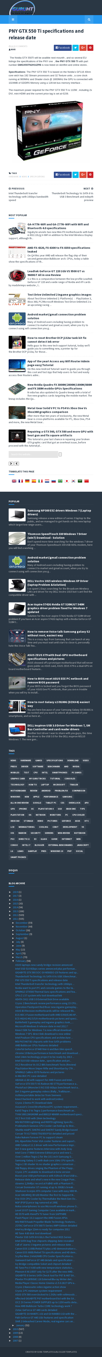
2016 (16, 899)
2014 (16, 907)
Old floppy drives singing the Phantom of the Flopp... (44, 1168)
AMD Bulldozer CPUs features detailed (36, 1045)
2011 (16, 918)
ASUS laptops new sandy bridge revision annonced (43, 965)
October (21, 930)
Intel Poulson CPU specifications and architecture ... (44, 1037)
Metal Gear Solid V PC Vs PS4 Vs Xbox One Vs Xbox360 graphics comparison (57, 410)
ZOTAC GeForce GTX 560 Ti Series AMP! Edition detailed (46, 1225)
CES (62, 802)
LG (12, 851)
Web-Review (64, 833)
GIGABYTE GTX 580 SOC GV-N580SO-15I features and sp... (46, 972)
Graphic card (18, 778)
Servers (49, 833)
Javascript (83, 845)
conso (14, 845)
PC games (76, 772)
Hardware (14, 176)
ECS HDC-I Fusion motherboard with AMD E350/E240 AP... (46, 1014)
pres (43, 851)
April (18, 953)
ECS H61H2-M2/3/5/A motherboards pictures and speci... (46, 1018)
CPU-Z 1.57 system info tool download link (38, 995)
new (27, 796)
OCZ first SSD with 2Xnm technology (35, 1118)
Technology (17, 784)
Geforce (66, 821)
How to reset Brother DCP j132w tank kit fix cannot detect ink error (56, 339)
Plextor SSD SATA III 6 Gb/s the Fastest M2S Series (43, 1237)
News (24, 176)
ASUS (77, 821)
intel (45, 772)
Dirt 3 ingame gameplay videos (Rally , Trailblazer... (43, 1091)
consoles (70, 778)
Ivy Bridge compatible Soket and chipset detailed (43, 1264)
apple (36, 796)
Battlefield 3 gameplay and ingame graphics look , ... (44, 1022)
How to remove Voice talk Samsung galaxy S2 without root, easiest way (58, 633)
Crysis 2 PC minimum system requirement (38, 1290)
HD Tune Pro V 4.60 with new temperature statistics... (44, 1267)
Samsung (67, 796)
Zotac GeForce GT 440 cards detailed (36, 1310)
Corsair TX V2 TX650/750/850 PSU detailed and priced (44, 1133)
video (86, 760)
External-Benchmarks (60, 845)
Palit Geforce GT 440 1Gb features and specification (44, 1317)
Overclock (74, 802)
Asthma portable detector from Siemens (38, 1095)
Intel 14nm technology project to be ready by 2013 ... (44, 1057)
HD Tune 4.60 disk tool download (33, 1233)
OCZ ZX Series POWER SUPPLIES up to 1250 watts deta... (46, 1302)
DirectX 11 (24, 839)
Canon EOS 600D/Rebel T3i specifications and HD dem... (46, 1252)
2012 (16, 915)
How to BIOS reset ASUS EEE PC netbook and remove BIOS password (57, 680)
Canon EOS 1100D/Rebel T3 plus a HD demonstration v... (46, 1248)
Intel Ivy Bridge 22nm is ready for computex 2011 (42, 1229)
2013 (16, 911)
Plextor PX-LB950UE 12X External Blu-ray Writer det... (44, 1279)
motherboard (18, 790)
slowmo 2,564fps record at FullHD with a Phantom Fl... (45, 1183)
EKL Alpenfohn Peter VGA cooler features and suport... (45, 1141)
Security (35, 833)
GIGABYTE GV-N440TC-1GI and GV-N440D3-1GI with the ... (46, 1313)
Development (70, 827)
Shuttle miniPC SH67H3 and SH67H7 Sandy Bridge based (46, 1129)
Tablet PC (51, 802)
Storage (28, 821)
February (21, 961)
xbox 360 (15, 821)
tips (82, 809)
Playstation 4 (45, 809)
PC (66, 815)
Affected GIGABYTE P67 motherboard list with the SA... (45, 1298)
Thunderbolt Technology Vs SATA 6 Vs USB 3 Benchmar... (46, 976)
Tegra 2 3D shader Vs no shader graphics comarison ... (45, 1164)
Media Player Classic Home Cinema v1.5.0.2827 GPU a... (45, 1283)
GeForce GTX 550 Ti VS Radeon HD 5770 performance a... (46, 1083)
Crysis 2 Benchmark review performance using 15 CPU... (46, 1003)
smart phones (18, 857)
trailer (74, 784)
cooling (43, 827)
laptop (45, 784)
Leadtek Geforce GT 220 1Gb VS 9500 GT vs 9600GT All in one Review (56, 273)
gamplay (32, 851)
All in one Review (20, 802)
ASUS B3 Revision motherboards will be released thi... (45, 1010)
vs (83, 827)
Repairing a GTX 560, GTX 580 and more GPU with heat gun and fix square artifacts (60, 433)
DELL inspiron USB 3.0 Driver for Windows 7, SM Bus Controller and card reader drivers (58, 727)
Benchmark (54, 766)
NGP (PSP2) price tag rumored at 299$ (36, 1202)
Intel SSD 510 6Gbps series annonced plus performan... (46, 968)
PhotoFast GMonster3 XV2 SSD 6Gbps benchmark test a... (47, 1087)
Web (78, 839)
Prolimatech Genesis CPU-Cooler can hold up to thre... (45, 1125)
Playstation (17, 815)
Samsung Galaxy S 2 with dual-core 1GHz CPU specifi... (45, 1160)
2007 (16, 1340)
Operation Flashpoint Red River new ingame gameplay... (46, 1007)
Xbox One (71, 809)
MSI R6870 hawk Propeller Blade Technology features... (46, 1221)
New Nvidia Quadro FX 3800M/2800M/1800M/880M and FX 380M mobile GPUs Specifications (59, 386)
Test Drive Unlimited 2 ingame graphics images (59, 294)
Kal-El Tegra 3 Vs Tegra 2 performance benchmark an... (45, 1110)
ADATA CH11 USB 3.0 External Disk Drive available (42, 999)
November (22, 926)
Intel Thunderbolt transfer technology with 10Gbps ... (44, 984)
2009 (16, 1333)
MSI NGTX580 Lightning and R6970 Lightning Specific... (45, 1122)
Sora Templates (45, 1351)
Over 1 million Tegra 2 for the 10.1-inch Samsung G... (44, 1156)
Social (79, 851)
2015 (16, 903)
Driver (24, 766)
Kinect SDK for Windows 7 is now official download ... (44, 1030)
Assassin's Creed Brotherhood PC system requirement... (47, 1106)
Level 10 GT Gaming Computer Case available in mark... (45, 1210)
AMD (66, 766)
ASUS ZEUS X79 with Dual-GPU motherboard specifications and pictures (57, 657)
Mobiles (15, 772)
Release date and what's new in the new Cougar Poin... (45, 1179)
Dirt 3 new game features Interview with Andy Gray (43, 1149)
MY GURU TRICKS (37, 778)
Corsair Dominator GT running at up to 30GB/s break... (45, 1187)
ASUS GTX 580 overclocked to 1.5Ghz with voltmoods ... (46, 1294)
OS (30, 815)
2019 (16, 892)
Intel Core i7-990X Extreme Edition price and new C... (44, 1152)
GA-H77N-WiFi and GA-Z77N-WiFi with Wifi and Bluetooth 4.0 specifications (58, 226)
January (20, 1325)
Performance (51, 796)
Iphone (23, 809)
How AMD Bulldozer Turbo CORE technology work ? (43, 1306)
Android (46, 790)
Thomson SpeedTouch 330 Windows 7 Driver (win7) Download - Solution (57, 535)
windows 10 (57, 851)
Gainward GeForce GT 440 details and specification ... (45, 1260)
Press (14, 766)
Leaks (21, 851)
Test (26, 772)
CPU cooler (78, 815)
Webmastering (27, 827)
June (19, 945)
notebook (79, 833)
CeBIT (56, 827)
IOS (12, 833)
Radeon (22, 833)
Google (37, 802)
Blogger (39, 845)
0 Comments (21, 46)
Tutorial (55, 778)
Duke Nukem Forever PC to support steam (39, 1137)
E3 (35, 839)
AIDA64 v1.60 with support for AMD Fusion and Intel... (44, 1080)
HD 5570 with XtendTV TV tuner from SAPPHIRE (40, 1214)
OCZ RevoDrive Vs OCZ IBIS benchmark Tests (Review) (45, 1064)
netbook (41, 815)
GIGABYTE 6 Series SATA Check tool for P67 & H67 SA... (45, 1275)
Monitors (55, 815)
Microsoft (59, 784)
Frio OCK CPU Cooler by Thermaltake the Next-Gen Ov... (46, 1198)
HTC (86, 821)
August (20, 938)
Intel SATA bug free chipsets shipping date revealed (44, 1241)
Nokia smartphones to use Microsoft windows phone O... (46, 1206)
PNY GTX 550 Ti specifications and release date (41, 980)
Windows (15, 796)
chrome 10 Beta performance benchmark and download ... (47, 1053)
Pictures (52, 821)
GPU (13, 809)
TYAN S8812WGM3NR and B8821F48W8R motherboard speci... (49, 1114)
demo (40, 821)
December (22, 922)
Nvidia (76, 766)
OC (32, 809)
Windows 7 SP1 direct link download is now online (43, 1034)
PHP (69, 851)
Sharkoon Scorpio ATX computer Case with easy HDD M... (46, 1191)
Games (38, 760)
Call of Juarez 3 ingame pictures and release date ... (44, 1244)
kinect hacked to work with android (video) (39, 1099)
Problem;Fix (61, 790)
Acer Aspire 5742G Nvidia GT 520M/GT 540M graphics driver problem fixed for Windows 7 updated (57, 608)
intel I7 (26, 845)
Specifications (37, 176)
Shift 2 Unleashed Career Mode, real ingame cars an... (45, 1321)
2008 (16, 1336)
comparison (78, 790)
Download (72, 760)
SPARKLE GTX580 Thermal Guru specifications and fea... (46, 991)
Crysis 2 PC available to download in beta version (42, 1172)
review (33, 790)
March (19, 957)
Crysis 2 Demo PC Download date (33, 1102)
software (38, 766)
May (18, 949)
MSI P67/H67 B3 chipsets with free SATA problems (43, 1041)
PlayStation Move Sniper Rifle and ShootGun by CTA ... (45, 1068)
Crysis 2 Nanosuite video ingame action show (40, 1287)
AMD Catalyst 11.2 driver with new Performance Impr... (45, 1145)
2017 (16, 895)
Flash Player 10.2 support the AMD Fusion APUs (41, 1217)
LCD (12, 827)
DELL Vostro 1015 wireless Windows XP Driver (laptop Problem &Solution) (57, 583)
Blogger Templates (66, 1351)
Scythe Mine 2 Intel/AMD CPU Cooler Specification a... (44, 1256)
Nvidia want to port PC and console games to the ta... (45, 988)
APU (86, 802)
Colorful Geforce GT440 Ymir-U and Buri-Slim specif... (44, 1049)
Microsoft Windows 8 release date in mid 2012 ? (41, 1026)
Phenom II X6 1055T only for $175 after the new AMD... (44, 1271)
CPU (35, 772)
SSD (60, 809)
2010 (16, 1329)
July (18, 942)
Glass (44, 839)
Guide (54, 839)
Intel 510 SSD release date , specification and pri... (43, 1060)
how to (33, 784)
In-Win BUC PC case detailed (30, 1076)
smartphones (59, 772)
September (22, 934)
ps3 (12, 839)
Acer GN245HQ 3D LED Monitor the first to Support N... (45, 1195)
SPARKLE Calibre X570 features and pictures (39, 1072)
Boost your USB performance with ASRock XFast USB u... (46, 1175)
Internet (67, 839)
